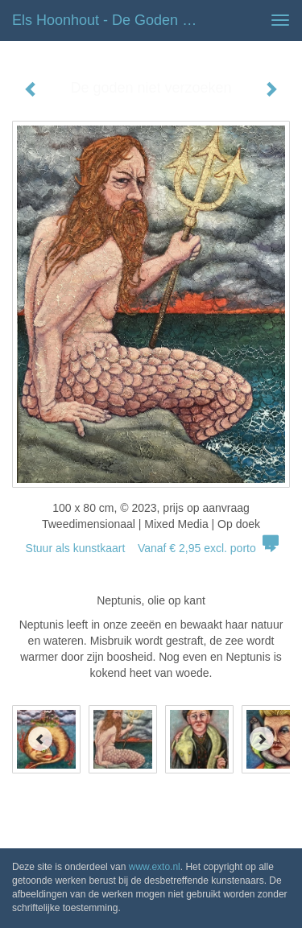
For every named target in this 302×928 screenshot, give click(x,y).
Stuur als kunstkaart (151, 548)
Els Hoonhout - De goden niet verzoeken (115, 20)
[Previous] (40, 739)
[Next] (262, 739)
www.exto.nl (154, 866)
